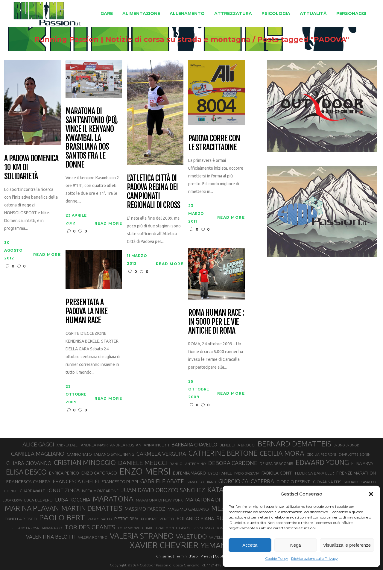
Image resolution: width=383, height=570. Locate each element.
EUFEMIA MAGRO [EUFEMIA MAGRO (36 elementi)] (189, 472)
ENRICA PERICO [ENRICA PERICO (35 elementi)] (64, 473)
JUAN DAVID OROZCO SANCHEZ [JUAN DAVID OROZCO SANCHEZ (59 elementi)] (163, 490)
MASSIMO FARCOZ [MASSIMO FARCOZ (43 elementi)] (144, 509)
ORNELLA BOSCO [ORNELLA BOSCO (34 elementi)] (20, 518)
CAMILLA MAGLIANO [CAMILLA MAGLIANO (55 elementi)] (37, 453)
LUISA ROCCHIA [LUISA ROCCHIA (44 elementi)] (72, 499)
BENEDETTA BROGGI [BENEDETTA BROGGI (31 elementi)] (237, 445)
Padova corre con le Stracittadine (214, 143)
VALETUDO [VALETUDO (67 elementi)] (191, 536)
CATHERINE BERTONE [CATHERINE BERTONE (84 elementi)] (223, 453)
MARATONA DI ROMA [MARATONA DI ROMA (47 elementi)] (211, 499)
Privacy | (207, 556)
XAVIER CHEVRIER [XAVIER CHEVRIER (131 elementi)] (164, 545)
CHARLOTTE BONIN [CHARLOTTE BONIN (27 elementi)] (354, 454)
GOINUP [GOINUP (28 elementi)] (10, 491)
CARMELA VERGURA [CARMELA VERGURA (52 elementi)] (161, 454)
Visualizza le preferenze (347, 545)
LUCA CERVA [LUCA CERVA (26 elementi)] (12, 500)
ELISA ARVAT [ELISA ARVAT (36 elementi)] (363, 463)
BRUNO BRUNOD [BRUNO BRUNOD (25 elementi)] (346, 445)
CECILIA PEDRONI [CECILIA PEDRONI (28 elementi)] (321, 454)
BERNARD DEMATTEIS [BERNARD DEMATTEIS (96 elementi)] (294, 444)
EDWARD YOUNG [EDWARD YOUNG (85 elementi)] (322, 462)
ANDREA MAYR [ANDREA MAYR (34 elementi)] (94, 445)
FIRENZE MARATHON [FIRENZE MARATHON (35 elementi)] (356, 473)
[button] (371, 494)
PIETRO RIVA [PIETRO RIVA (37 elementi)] (126, 518)
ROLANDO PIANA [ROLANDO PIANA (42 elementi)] (195, 518)
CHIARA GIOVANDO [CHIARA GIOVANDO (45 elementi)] (28, 463)
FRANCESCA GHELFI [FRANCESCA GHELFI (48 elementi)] (76, 481)
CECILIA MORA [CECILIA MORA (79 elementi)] (282, 453)
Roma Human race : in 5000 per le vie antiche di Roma (216, 321)
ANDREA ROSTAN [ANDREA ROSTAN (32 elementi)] (125, 445)
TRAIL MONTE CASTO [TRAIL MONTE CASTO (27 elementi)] (172, 528)
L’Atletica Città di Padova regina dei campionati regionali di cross (153, 192)
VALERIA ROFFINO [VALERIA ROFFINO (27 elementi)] (92, 537)
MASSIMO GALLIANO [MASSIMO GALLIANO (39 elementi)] (188, 509)
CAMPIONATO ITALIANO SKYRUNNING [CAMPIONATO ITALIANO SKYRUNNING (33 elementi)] (100, 454)
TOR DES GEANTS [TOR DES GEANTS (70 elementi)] (90, 527)
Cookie (221, 556)
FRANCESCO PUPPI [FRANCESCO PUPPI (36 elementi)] (119, 481)
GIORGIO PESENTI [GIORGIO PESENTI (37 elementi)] (293, 481)
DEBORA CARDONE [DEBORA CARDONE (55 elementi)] (232, 463)
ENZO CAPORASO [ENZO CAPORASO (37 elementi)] (99, 472)
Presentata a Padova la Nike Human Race (86, 311)
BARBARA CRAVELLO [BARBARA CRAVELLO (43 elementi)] (194, 444)
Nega (295, 545)
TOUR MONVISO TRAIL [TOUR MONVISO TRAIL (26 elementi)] (135, 528)
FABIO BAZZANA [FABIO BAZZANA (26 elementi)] (246, 473)
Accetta (249, 545)
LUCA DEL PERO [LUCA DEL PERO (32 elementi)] (38, 500)
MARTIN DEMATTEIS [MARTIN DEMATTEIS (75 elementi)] (91, 508)
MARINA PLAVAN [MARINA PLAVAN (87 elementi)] (32, 508)
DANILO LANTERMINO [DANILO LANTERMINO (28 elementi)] (187, 464)
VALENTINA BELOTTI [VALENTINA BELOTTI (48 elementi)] (51, 536)
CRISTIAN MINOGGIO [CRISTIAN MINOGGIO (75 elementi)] (85, 462)
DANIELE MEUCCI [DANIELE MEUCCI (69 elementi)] (142, 462)
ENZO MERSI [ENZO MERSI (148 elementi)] (145, 471)
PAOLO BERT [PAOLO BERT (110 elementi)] (62, 517)
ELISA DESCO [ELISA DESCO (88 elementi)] (26, 472)
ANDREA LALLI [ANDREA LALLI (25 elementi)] (67, 445)
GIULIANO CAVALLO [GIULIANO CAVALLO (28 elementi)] (360, 482)
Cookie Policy (276, 558)
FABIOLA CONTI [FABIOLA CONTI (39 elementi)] (277, 472)
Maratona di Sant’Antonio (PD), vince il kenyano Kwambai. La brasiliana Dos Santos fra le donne (92, 138)
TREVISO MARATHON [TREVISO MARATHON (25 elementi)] (207, 528)
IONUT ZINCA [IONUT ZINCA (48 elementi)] (63, 490)
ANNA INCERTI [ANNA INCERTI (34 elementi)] (156, 445)
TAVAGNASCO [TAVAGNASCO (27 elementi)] (51, 528)
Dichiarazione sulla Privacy (314, 558)
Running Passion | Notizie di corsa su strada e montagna (142, 39)
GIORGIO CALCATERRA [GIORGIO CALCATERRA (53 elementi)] (246, 481)
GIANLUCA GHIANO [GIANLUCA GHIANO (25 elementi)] (201, 482)
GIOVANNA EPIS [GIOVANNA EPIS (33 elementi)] (327, 481)
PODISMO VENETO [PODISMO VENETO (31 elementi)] (157, 519)
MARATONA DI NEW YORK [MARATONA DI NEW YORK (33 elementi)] (159, 500)
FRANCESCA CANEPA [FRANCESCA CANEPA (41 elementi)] (28, 481)
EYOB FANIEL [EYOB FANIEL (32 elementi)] (220, 473)
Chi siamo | (165, 556)
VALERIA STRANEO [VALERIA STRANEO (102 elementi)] (142, 536)
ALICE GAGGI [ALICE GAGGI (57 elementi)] (38, 444)
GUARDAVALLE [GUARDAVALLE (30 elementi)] (32, 491)
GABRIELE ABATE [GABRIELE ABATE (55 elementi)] (162, 481)
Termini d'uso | (187, 556)
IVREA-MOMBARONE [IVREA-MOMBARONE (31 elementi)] (100, 491)
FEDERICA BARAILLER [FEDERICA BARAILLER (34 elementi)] (314, 473)
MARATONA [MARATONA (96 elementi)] (113, 499)
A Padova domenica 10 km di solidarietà (31, 167)
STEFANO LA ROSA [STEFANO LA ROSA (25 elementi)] (25, 528)
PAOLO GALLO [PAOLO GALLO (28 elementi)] (99, 519)
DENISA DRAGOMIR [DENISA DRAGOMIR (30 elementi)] (276, 463)
